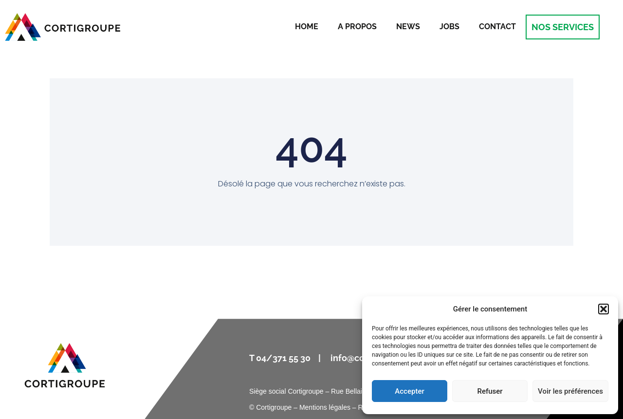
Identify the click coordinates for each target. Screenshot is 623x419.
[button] (603, 309)
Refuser (489, 391)
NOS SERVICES (562, 27)
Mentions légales (324, 407)
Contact (497, 26)
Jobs (449, 26)
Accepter (409, 391)
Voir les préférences (570, 391)
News (408, 26)
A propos (357, 26)
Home (306, 26)
